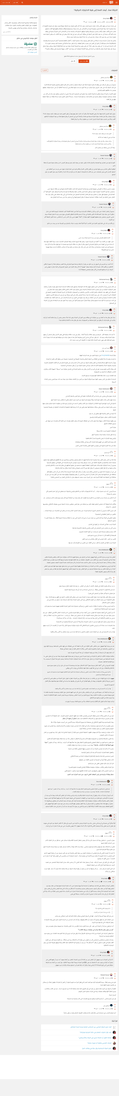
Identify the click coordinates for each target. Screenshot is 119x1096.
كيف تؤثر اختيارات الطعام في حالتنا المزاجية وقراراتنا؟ (95, 1049)
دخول (73, 61)
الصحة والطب (109, 22)
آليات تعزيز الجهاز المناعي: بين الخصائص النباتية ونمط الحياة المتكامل (90, 1044)
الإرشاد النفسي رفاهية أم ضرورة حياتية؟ (99, 1060)
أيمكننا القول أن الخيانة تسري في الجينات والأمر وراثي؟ (95, 1055)
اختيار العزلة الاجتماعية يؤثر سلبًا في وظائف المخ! (96, 1065)
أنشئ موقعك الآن (32, 52)
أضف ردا (101, 80)
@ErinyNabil (105, 363)
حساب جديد (84, 61)
